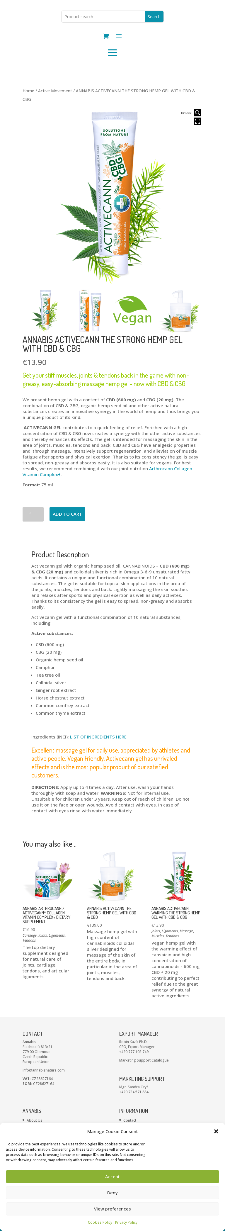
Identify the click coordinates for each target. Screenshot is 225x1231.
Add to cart (67, 537)
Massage (186, 953)
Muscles (157, 958)
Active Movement (55, 113)
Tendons (29, 963)
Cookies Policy (100, 1222)
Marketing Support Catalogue (144, 1082)
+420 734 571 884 (134, 1114)
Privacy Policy (126, 1222)
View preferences (112, 1209)
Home (28, 113)
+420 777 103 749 (134, 1074)
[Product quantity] (33, 537)
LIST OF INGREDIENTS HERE (98, 760)
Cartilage (30, 958)
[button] (216, 1131)
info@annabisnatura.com (44, 1092)
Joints (42, 958)
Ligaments (57, 958)
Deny (112, 1193)
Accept (112, 1176)
